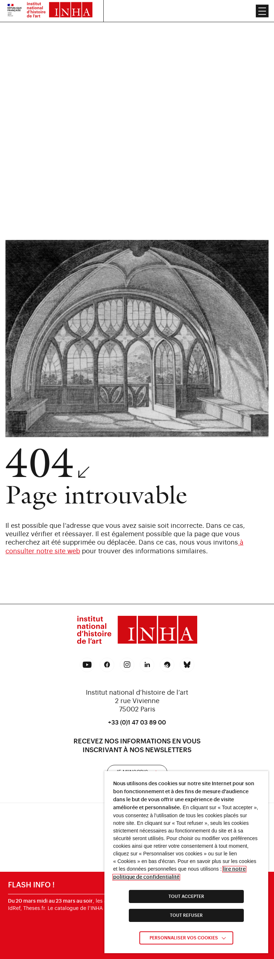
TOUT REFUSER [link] (186, 915)
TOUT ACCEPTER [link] (186, 896)
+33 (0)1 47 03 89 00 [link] (137, 723)
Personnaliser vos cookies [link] (184, 938)
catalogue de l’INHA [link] (79, 908)
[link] (137, 631)
